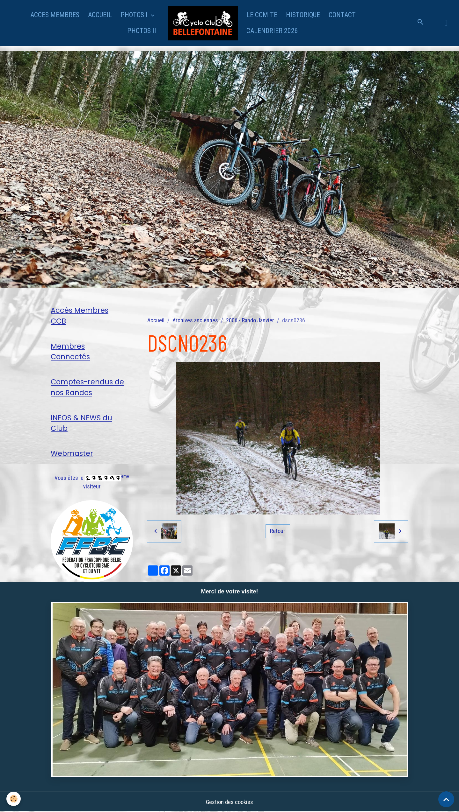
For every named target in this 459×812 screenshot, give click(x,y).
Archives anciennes (195, 320)
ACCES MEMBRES (54, 15)
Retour (277, 531)
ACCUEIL (100, 15)
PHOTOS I (134, 15)
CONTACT (342, 15)
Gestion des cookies (229, 802)
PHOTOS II (141, 31)
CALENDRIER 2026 (272, 31)
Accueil (155, 320)
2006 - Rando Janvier (250, 320)
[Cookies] (13, 799)
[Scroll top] (446, 799)
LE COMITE (261, 15)
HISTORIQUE (303, 15)
